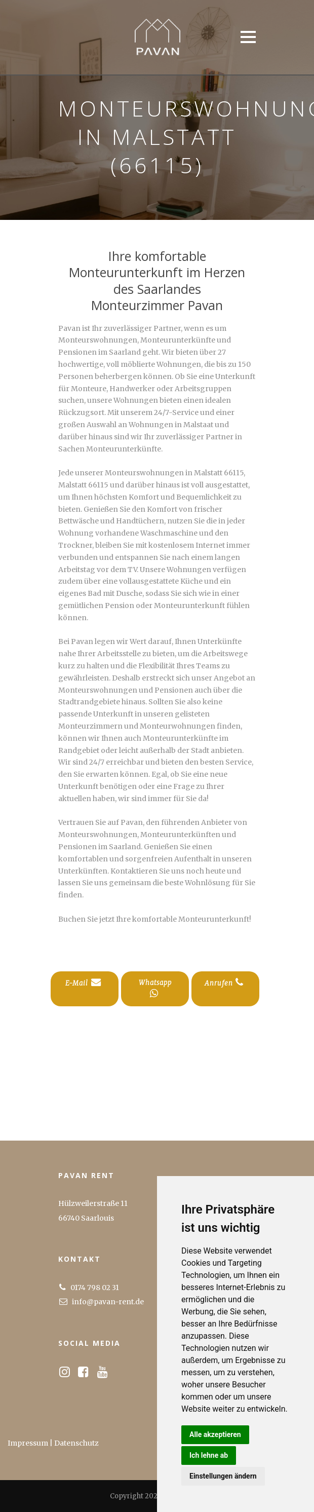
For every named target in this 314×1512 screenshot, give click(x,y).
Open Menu (248, 37)
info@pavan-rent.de (108, 1301)
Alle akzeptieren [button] (215, 1434)
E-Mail (83, 982)
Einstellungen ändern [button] (223, 1476)
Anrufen (224, 982)
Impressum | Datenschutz (53, 1443)
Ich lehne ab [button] (208, 1455)
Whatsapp (155, 988)
